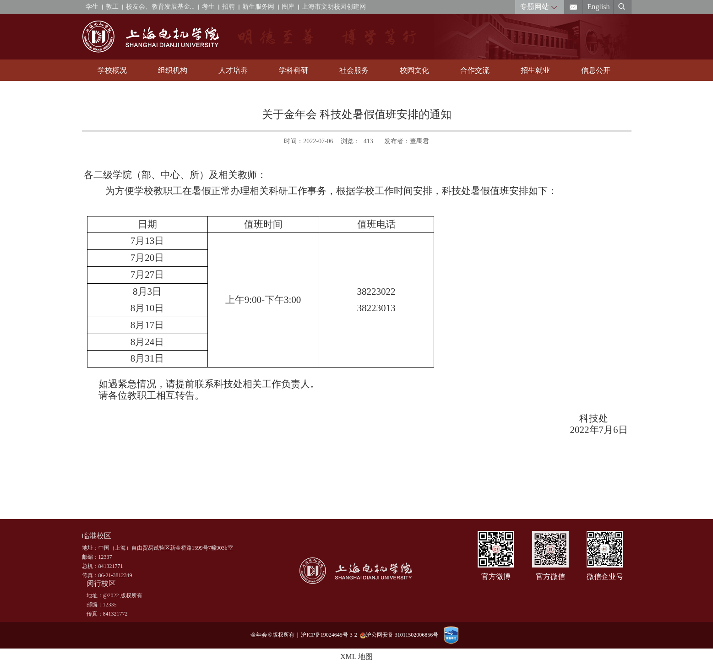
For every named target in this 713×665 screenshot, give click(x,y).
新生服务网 (258, 6)
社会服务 (354, 70)
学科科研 (293, 70)
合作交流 (475, 70)
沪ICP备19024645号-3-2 (330, 635)
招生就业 (535, 70)
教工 (112, 6)
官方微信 (550, 576)
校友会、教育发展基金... (160, 6)
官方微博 (496, 576)
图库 (288, 6)
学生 (92, 6)
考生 (208, 6)
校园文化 (414, 70)
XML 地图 (356, 656)
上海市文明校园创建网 (334, 6)
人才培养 (233, 70)
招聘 (228, 6)
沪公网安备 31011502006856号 (399, 635)
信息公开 (595, 70)
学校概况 (112, 70)
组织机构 (172, 70)
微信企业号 (605, 576)
